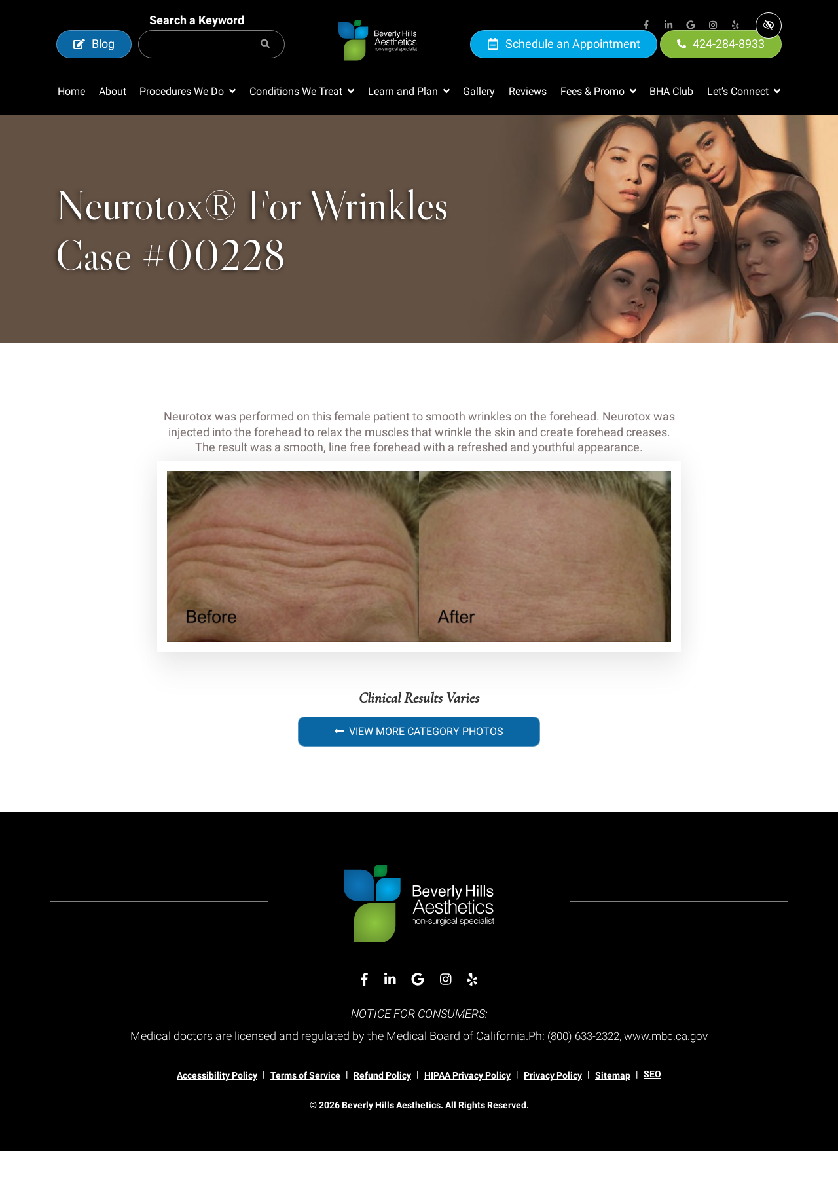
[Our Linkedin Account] (668, 26)
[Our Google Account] (691, 26)
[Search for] (211, 64)
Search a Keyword (196, 40)
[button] (187, 132)
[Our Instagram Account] (713, 26)
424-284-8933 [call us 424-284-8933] (721, 64)
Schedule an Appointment (563, 64)
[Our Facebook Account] (646, 26)
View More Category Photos (419, 772)
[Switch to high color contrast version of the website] (769, 25)
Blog (94, 64)
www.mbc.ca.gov (669, 1076)
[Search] (265, 64)
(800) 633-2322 (581, 1076)
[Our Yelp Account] (735, 26)
